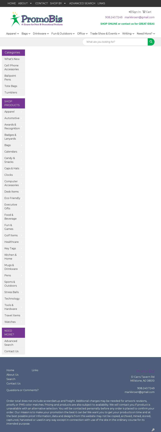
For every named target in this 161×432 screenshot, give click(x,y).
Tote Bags (10, 86)
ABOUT (23, 3)
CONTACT (41, 3)
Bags (25, 33)
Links (35, 370)
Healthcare (11, 241)
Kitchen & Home (10, 256)
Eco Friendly (12, 198)
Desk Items (11, 191)
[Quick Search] (115, 42)
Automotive (11, 118)
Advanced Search (10, 343)
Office (81, 33)
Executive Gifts (10, 206)
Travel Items (12, 315)
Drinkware (39, 33)
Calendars (10, 151)
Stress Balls (11, 292)
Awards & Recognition (12, 126)
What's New (12, 59)
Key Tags (10, 248)
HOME (12, 3)
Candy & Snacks (9, 160)
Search (10, 379)
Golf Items (11, 235)
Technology (12, 298)
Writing (127, 33)
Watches (9, 321)
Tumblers (10, 92)
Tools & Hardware (10, 307)
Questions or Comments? (22, 390)
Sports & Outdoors (10, 283)
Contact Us (11, 351)
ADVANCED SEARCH (82, 3)
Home (10, 370)
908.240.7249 (113, 17)
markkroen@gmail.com (140, 17)
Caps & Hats (11, 168)
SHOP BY (56, 3)
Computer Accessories (11, 183)
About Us (12, 374)
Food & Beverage (10, 216)
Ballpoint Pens (10, 77)
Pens (7, 275)
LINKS (101, 3)
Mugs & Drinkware (11, 267)
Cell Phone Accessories (11, 67)
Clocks (8, 174)
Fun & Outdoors (61, 33)
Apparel (11, 33)
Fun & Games (8, 227)
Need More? (144, 33)
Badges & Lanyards (10, 136)
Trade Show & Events (103, 33)
